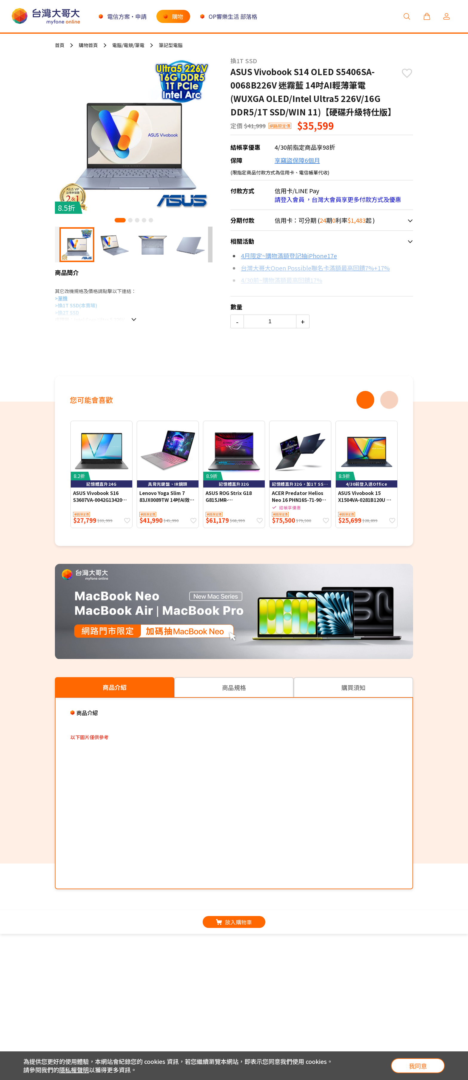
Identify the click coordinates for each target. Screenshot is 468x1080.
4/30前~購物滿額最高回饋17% (281, 280)
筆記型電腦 (171, 45)
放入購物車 (234, 922)
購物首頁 (88, 45)
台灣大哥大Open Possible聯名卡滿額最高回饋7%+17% (315, 268)
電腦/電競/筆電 (128, 45)
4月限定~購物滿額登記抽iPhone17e (289, 255)
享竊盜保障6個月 (297, 160)
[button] (120, 220)
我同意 (418, 1066)
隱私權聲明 (74, 1069)
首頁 (59, 45)
